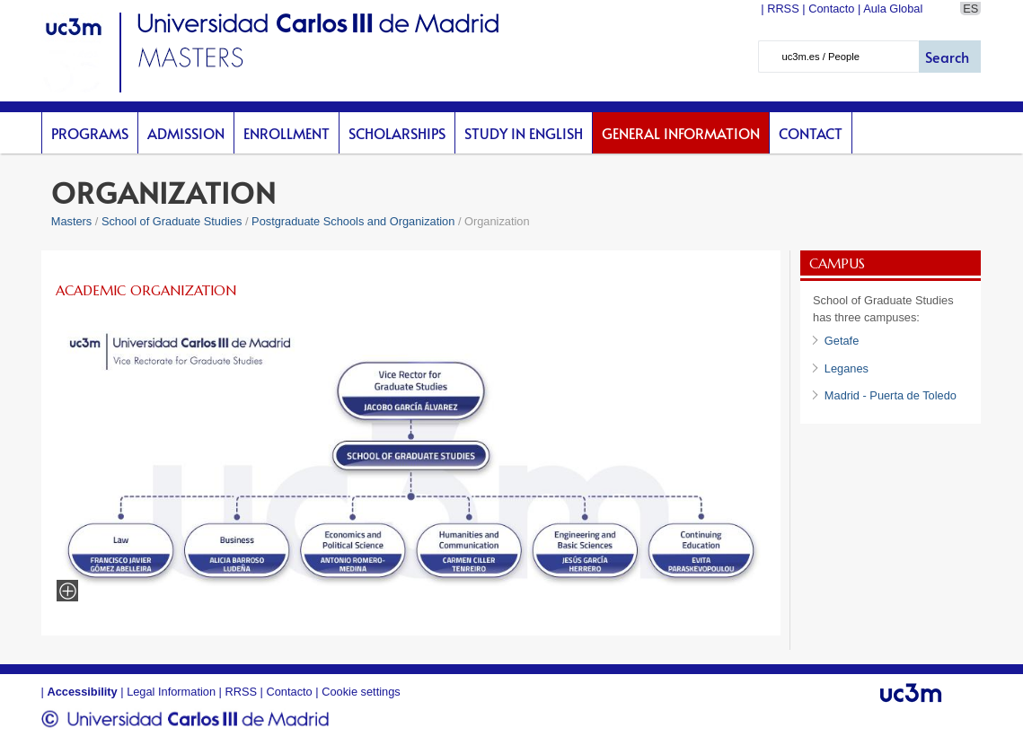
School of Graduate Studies (172, 221)
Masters (72, 221)
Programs (89, 133)
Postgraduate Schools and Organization (352, 221)
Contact (810, 133)
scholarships (396, 133)
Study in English (523, 133)
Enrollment (286, 133)
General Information (681, 133)
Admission (186, 133)
